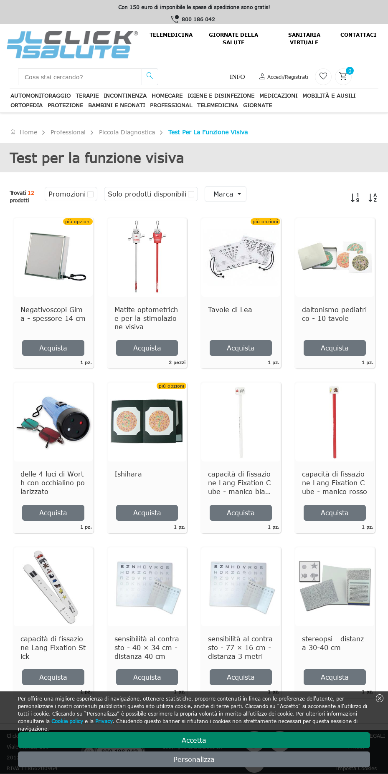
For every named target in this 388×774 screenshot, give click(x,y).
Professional (171, 105)
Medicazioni (278, 95)
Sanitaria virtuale (304, 38)
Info (237, 76)
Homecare (167, 95)
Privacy (104, 721)
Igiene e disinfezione (221, 95)
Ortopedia (26, 105)
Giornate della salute (233, 38)
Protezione (65, 105)
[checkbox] (90, 194)
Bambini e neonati (116, 105)
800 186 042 (198, 19)
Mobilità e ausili (328, 95)
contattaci (358, 35)
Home (23, 132)
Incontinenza (125, 95)
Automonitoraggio (40, 95)
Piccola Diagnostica (127, 132)
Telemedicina (171, 35)
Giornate (257, 105)
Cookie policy (67, 721)
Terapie (87, 95)
